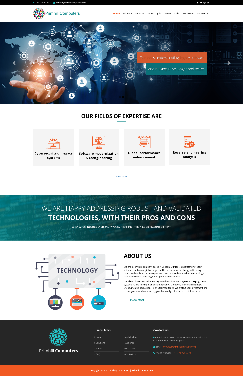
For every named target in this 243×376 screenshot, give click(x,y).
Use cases (129, 348)
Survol (139, 13)
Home (116, 13)
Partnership (188, 13)
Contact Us (202, 13)
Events (168, 13)
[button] (12, 63)
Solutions (127, 13)
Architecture (130, 337)
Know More (121, 176)
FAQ (97, 354)
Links (176, 13)
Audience (129, 342)
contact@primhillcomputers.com (71, 2)
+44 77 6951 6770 (43, 2)
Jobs (159, 13)
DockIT (150, 13)
